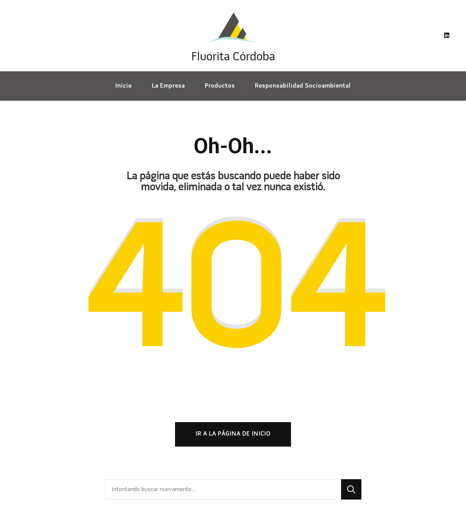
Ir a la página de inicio (233, 434)
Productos (220, 86)
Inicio (123, 86)
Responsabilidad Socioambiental (303, 86)
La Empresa (168, 86)
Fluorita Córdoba (233, 57)
